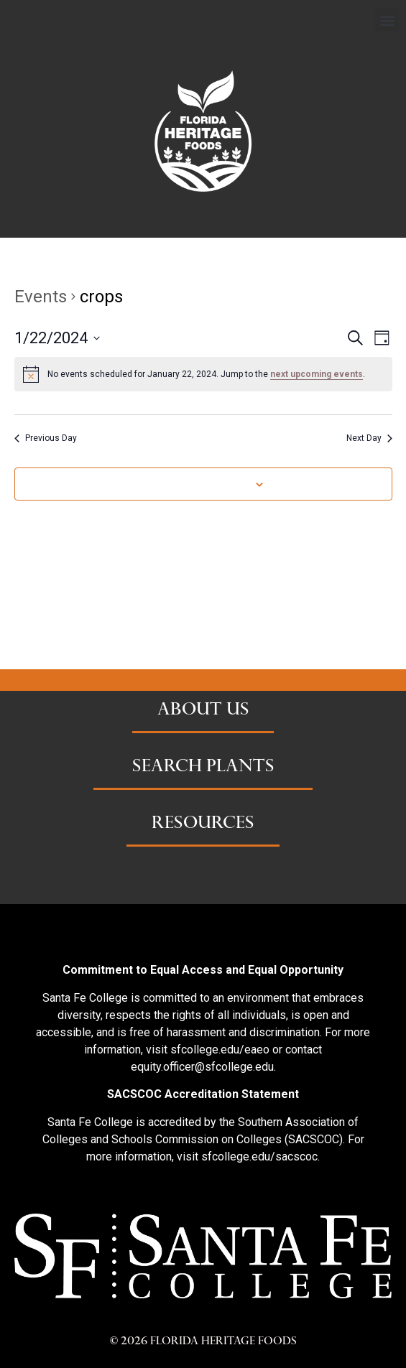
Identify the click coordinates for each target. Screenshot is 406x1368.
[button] (387, 20)
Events (40, 297)
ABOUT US (203, 711)
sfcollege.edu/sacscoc (259, 1156)
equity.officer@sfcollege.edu (202, 1067)
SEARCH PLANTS (203, 767)
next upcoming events (316, 374)
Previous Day (45, 438)
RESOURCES (203, 824)
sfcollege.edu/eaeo (219, 1049)
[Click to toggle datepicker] (57, 338)
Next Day (369, 438)
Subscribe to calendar (195, 484)
